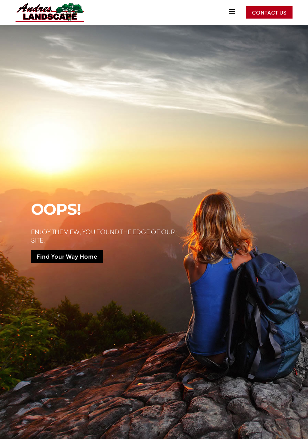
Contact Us (269, 12)
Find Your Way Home (67, 256)
